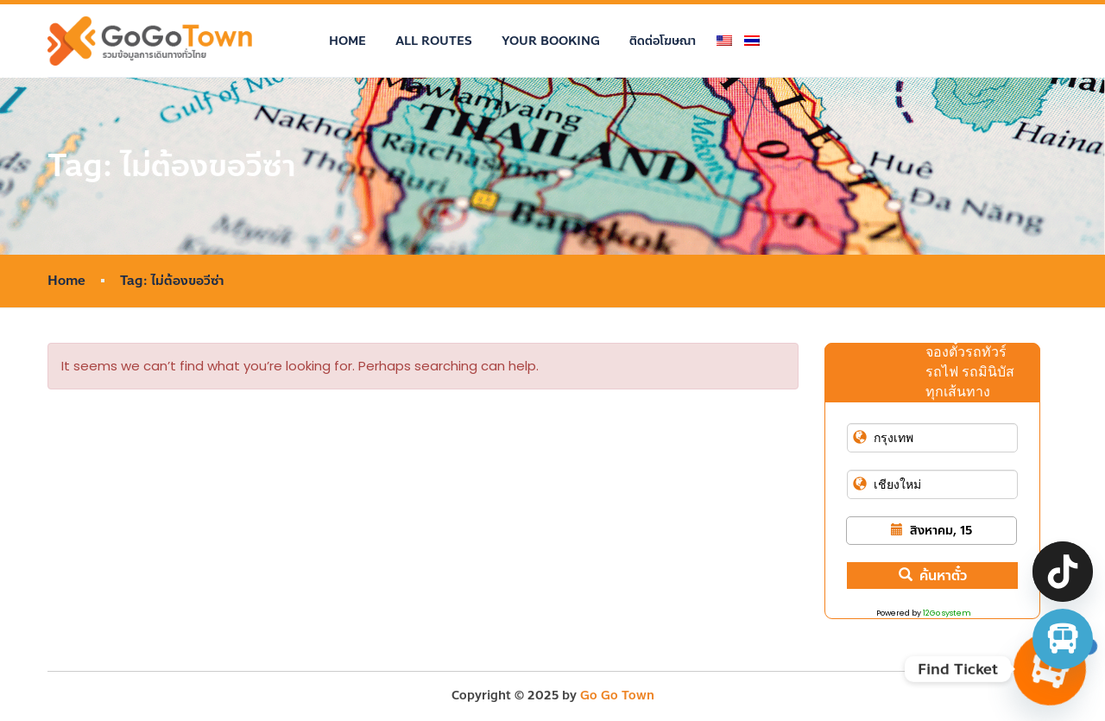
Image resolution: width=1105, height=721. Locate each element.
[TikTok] (1062, 571)
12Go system (947, 613)
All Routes (433, 41)
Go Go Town (617, 695)
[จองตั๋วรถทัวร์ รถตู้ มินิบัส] (1062, 639)
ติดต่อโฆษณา (662, 41)
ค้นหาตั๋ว (933, 575)
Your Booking (551, 41)
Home (347, 41)
